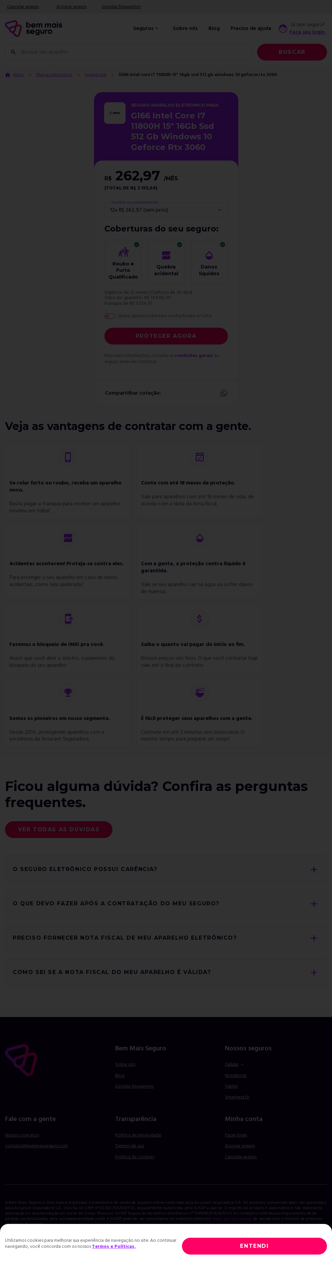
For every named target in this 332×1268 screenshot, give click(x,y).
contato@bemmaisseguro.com (36, 1146)
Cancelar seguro (23, 7)
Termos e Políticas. (114, 1247)
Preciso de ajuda (251, 28)
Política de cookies (134, 1157)
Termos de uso (129, 1146)
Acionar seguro (71, 7)
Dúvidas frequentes (121, 7)
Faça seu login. (308, 32)
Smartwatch (237, 1097)
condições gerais (194, 356)
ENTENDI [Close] (254, 1246)
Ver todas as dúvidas (59, 829)
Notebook (236, 1076)
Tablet (231, 1086)
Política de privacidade (138, 1135)
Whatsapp (224, 393)
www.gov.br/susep (231, 1219)
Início (18, 75)
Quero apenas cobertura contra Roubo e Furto (165, 316)
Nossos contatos (22, 1135)
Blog (214, 28)
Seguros (146, 29)
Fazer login (236, 1135)
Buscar (292, 52)
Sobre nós (185, 28)
